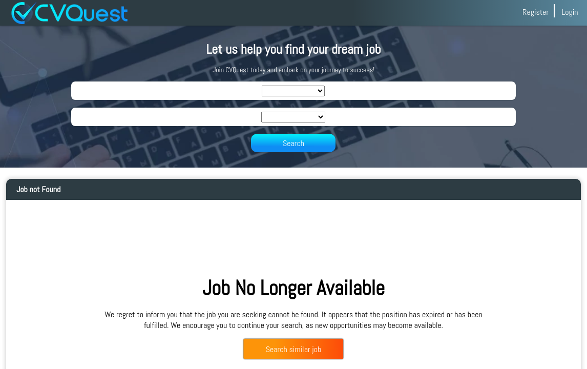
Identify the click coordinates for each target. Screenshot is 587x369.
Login (569, 12)
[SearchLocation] (293, 117)
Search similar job (293, 349)
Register (535, 12)
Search (293, 143)
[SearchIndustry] (293, 91)
